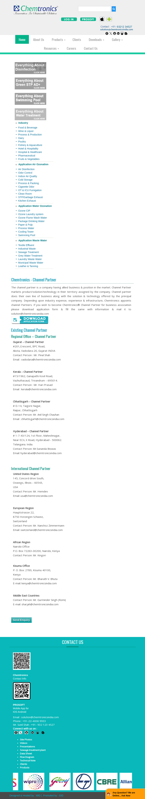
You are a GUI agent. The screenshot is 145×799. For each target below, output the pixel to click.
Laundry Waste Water (30, 259)
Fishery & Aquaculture (30, 145)
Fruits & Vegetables (28, 159)
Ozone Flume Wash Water (32, 217)
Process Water (26, 228)
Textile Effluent (26, 245)
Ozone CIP (24, 210)
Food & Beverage (27, 127)
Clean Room (25, 193)
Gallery (117, 39)
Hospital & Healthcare (30, 152)
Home (22, 39)
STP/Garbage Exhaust (30, 197)
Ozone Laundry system (30, 214)
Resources (51, 48)
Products (58, 39)
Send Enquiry (21, 619)
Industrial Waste (27, 248)
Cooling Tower (26, 231)
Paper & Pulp (25, 224)
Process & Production (30, 134)
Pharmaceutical (26, 155)
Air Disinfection (26, 169)
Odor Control (25, 172)
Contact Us (91, 48)
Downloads (96, 39)
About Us (38, 39)
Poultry (22, 141)
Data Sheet (26, 753)
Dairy (21, 138)
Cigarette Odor (26, 186)
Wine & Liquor (26, 131)
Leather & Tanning (28, 266)
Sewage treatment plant (33, 750)
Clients (76, 39)
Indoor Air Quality (27, 176)
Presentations (27, 746)
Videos (23, 743)
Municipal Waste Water (30, 262)
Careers (71, 48)
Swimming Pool (26, 235)
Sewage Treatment (28, 252)
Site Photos (26, 739)
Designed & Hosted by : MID (24, 795)
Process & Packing (28, 183)
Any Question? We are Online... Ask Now (124, 794)
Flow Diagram (27, 757)
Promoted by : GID (53, 795)
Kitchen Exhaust (27, 200)
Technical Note (28, 760)
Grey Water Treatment (30, 255)
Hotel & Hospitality (28, 148)
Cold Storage (25, 179)
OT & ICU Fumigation (30, 190)
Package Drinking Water (31, 221)
